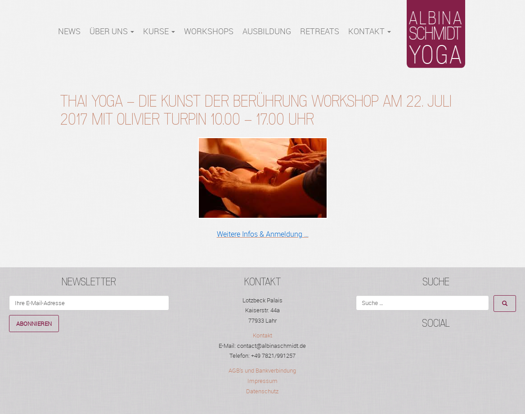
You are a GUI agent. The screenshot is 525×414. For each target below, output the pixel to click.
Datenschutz (262, 391)
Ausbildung (266, 31)
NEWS (69, 31)
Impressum (262, 381)
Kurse (159, 31)
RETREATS (319, 31)
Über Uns (112, 31)
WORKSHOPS (208, 31)
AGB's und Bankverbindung (262, 370)
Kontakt (369, 31)
